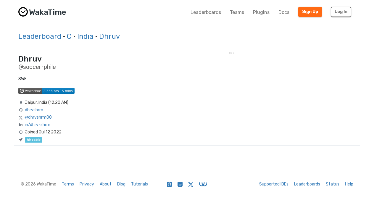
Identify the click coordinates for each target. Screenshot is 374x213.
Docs (283, 12)
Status (332, 184)
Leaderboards (206, 12)
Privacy (87, 184)
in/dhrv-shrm (37, 124)
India (85, 36)
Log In (341, 11)
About (106, 184)
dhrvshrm (34, 109)
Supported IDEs (273, 184)
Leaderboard (39, 36)
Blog (121, 184)
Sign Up (310, 11)
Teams (237, 12)
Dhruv (109, 36)
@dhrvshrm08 (38, 117)
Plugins (261, 12)
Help (349, 184)
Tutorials (139, 184)
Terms (68, 184)
